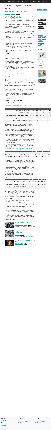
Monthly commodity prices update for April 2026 (42, 59)
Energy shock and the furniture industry (41, 77)
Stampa (33, 16)
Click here (42, 13)
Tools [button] (18, 1)
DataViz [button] (21, 1)
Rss (39, 6)
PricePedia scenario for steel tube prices (24, 222)
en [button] (49, 1)
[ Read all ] (33, 226)
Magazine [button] (26, 1)
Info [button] (39, 1)
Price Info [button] (13, 1)
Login (44, 1)
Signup (46, 1)
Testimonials (35, 1)
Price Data (9, 1)
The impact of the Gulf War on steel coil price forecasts (42, 84)
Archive (39, 50)
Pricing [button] (30, 1)
